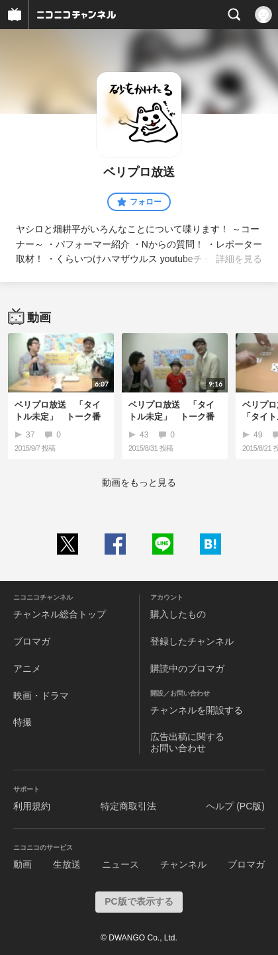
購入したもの (178, 614)
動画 (22, 864)
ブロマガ (31, 641)
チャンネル (183, 864)
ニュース (120, 864)
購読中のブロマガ (187, 668)
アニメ (27, 668)
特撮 (22, 722)
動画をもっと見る (139, 482)
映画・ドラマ (41, 695)
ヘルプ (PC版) (235, 806)
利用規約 (31, 806)
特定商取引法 (128, 806)
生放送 (67, 864)
